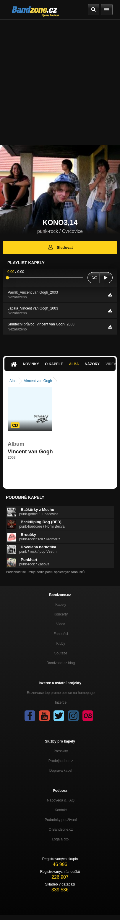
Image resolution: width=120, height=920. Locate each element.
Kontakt (61, 810)
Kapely (60, 605)
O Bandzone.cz (60, 829)
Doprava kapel (60, 770)
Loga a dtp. (60, 839)
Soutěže (60, 653)
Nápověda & (60, 800)
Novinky (31, 364)
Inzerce (61, 702)
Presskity (60, 751)
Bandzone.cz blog (61, 663)
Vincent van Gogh (38, 381)
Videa (60, 624)
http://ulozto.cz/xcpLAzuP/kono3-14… (37, 468)
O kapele (54, 364)
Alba (74, 364)
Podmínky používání (61, 820)
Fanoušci (60, 634)
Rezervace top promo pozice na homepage (61, 693)
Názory (92, 364)
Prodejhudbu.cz (60, 761)
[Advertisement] (60, 82)
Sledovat (60, 247)
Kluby (60, 643)
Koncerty (61, 614)
